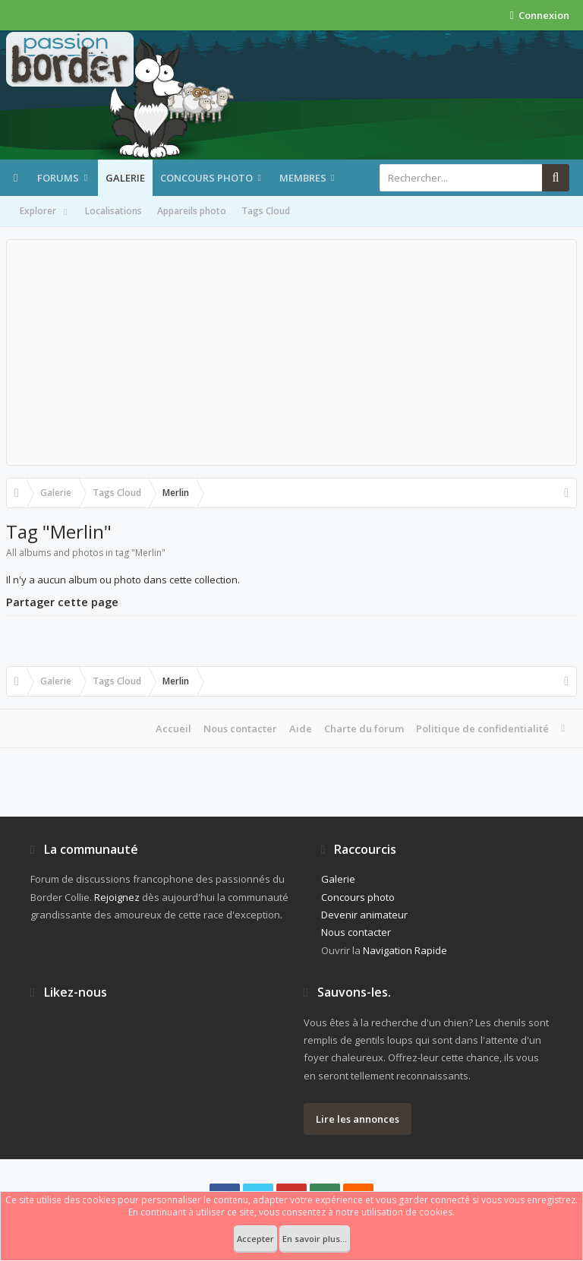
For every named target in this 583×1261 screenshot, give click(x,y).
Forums (58, 178)
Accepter (255, 1238)
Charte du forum (364, 728)
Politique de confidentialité (482, 728)
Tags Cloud (265, 210)
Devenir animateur (364, 914)
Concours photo (206, 178)
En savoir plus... (314, 1238)
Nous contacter (240, 728)
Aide (300, 728)
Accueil (173, 728)
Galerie (125, 178)
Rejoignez (117, 897)
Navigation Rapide (405, 950)
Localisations (113, 210)
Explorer (45, 212)
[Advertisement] (291, 352)
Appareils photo (191, 210)
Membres (302, 178)
